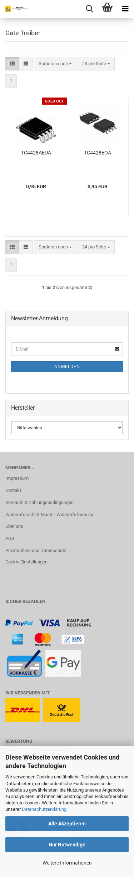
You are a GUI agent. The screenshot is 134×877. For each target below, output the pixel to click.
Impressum (17, 478)
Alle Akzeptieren (67, 823)
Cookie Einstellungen (26, 561)
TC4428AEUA (36, 153)
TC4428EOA (97, 153)
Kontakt (13, 490)
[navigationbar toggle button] (125, 9)
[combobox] (55, 64)
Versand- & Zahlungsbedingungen (39, 502)
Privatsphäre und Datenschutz (35, 550)
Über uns (14, 526)
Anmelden (67, 366)
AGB (9, 538)
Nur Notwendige (67, 844)
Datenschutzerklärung (44, 809)
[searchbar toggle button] (89, 9)
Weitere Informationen (67, 863)
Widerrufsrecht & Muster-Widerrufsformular (49, 514)
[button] (12, 64)
